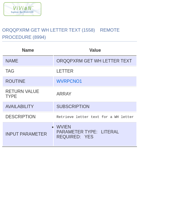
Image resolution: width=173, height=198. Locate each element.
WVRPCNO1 (69, 81)
